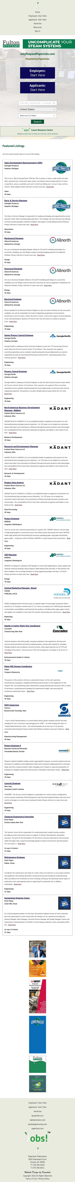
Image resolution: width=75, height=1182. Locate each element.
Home (37, 12)
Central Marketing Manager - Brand (20, 588)
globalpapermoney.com (37, 1124)
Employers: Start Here (38, 16)
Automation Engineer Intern (17, 898)
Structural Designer (13, 268)
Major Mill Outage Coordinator (18, 666)
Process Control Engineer (15, 371)
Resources (37, 27)
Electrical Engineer (12, 299)
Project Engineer (11, 518)
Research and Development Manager (21, 446)
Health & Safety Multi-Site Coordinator (22, 625)
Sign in (37, 31)
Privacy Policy (43, 1178)
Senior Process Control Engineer (18, 335)
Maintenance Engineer (14, 857)
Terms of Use (31, 1178)
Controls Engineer (12, 783)
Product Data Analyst (14, 482)
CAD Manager (10, 554)
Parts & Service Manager (15, 200)
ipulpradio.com (37, 1115)
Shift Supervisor (11, 705)
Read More (50, 187)
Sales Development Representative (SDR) (23, 162)
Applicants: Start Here (37, 19)
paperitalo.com (37, 1128)
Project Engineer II (12, 745)
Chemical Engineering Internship (19, 816)
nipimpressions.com (37, 1120)
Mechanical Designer (13, 238)
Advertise (37, 23)
